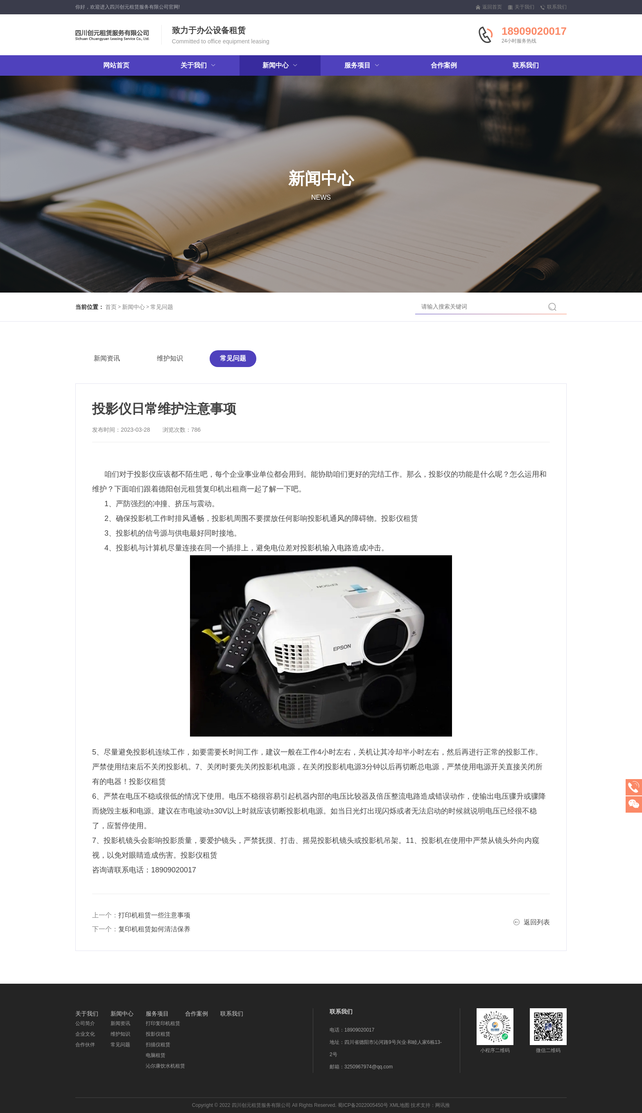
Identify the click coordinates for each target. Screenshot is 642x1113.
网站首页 (116, 65)
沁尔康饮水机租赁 (165, 1066)
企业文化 (85, 1034)
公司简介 (85, 1023)
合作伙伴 (85, 1045)
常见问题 (161, 307)
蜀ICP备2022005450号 (363, 1105)
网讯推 (442, 1105)
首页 (111, 307)
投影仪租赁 (158, 1034)
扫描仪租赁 (158, 1045)
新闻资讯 (107, 358)
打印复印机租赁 (163, 1023)
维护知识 (170, 358)
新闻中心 (133, 307)
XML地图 (399, 1105)
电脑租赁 (155, 1055)
